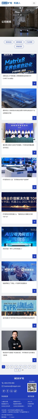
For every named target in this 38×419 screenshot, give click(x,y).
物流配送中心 (5, 404)
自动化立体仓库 (6, 406)
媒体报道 (19, 42)
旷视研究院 (31, 404)
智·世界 (30, 406)
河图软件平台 (16, 401)
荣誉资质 (19, 46)
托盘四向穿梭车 (17, 404)
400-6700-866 (9, 383)
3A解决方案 (5, 401)
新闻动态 (9, 42)
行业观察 (29, 42)
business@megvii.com (12, 386)
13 (22, 370)
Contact (12, 417)
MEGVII (30, 401)
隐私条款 (4, 417)
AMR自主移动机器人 (18, 406)
